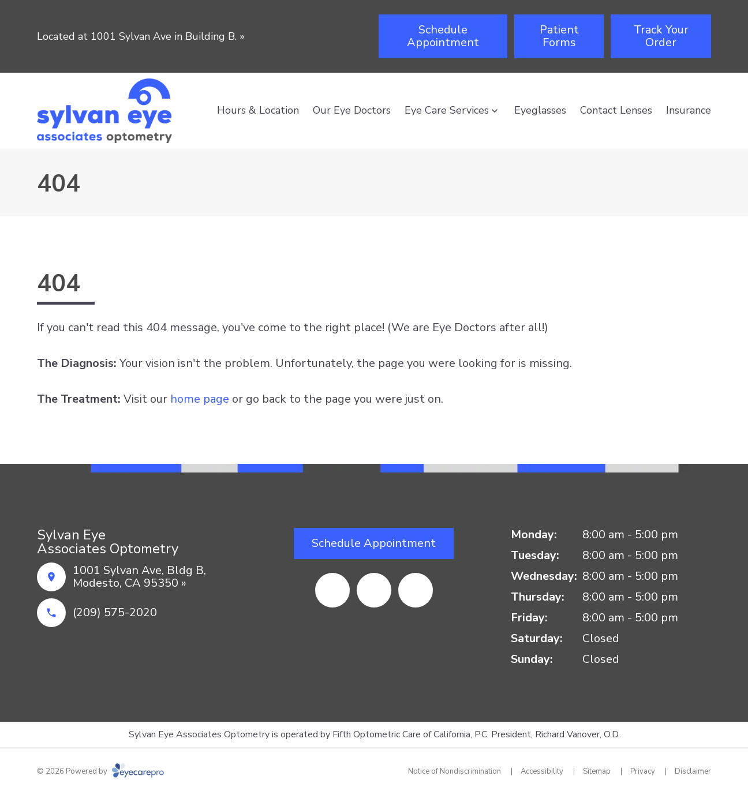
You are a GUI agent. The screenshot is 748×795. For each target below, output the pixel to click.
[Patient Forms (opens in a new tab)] (559, 36)
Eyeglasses (540, 110)
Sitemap (597, 771)
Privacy (642, 771)
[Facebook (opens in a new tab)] (332, 590)
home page (199, 399)
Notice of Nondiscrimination (454, 771)
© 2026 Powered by (100, 771)
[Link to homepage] (104, 110)
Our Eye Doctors (352, 110)
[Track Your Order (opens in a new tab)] (661, 36)
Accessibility (542, 771)
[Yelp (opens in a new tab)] (374, 590)
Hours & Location (258, 110)
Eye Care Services (447, 110)
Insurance (688, 110)
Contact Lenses (616, 110)
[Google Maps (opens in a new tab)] (415, 590)
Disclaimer (693, 771)
